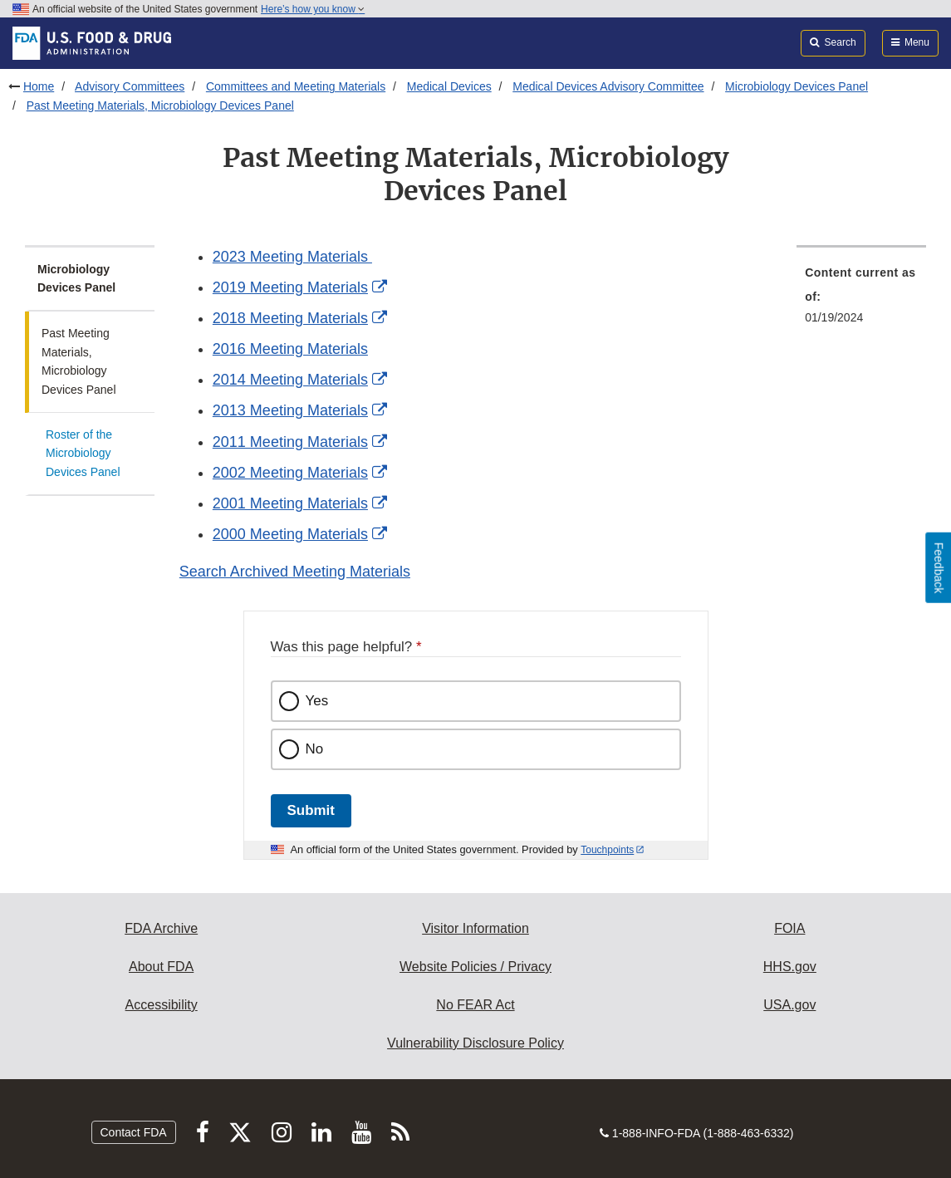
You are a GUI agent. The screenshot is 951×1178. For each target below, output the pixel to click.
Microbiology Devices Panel (796, 86)
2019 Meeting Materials (290, 287)
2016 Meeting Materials (290, 349)
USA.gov (789, 1005)
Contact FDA (133, 1132)
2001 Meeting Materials (290, 503)
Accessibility (161, 1005)
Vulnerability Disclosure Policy (475, 1043)
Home (38, 86)
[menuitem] (861, 300)
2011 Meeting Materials (290, 442)
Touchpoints (607, 850)
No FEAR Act (475, 1005)
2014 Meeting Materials (290, 379)
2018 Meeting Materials (290, 318)
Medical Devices (449, 86)
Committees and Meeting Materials (295, 86)
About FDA (161, 967)
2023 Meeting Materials (292, 256)
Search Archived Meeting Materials (294, 571)
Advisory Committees (129, 86)
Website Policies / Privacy (475, 967)
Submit (311, 810)
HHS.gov (789, 967)
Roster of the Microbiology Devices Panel (83, 453)
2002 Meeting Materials (290, 472)
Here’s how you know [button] (313, 9)
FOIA (789, 928)
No (315, 749)
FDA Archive (161, 928)
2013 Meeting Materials (290, 410)
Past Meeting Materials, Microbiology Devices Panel (160, 105)
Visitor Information (475, 928)
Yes (317, 701)
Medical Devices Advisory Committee (607, 86)
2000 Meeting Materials (290, 534)
